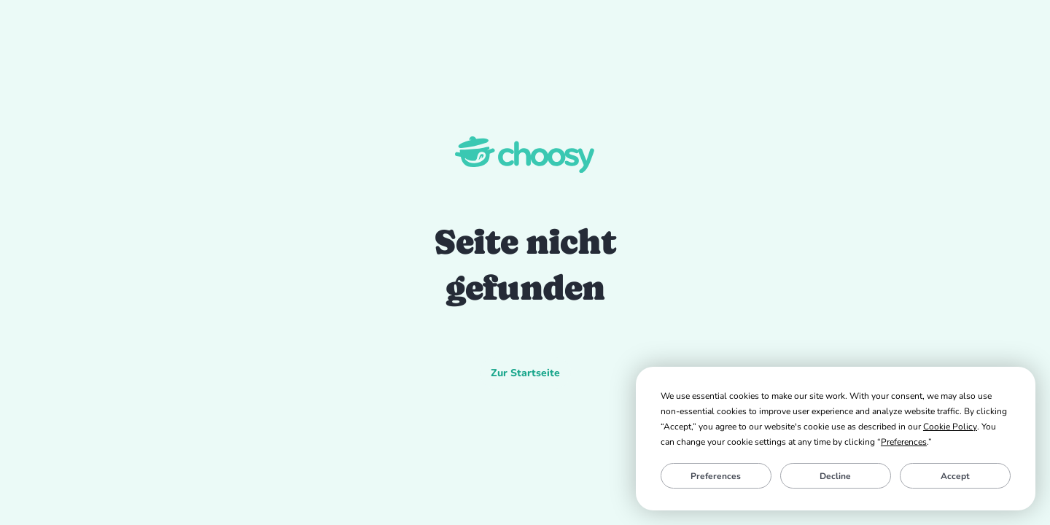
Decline (835, 476)
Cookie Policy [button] (950, 426)
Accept (955, 476)
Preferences (716, 476)
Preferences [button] (904, 442)
